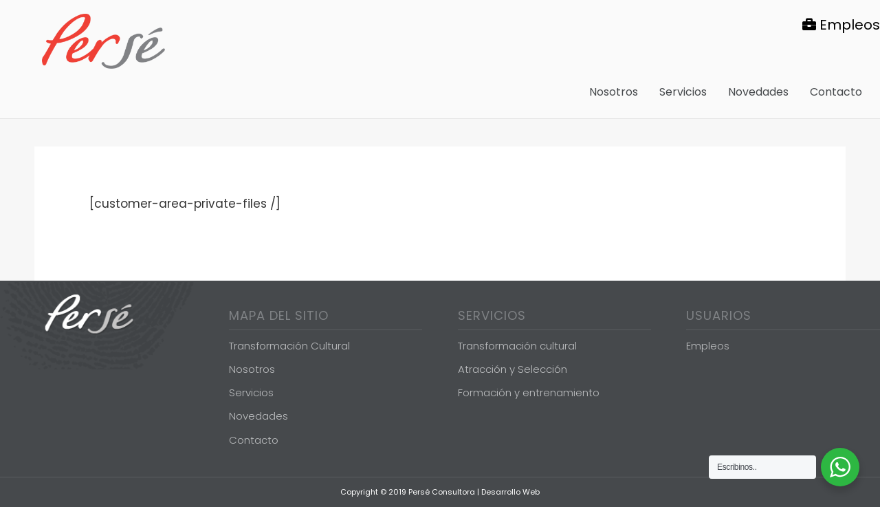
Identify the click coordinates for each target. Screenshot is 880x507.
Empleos (841, 24)
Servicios (251, 392)
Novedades (258, 416)
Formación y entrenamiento (529, 392)
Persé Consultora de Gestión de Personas (103, 41)
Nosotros (252, 369)
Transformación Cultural (289, 345)
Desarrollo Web (510, 491)
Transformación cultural (517, 345)
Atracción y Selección (512, 369)
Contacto (253, 440)
